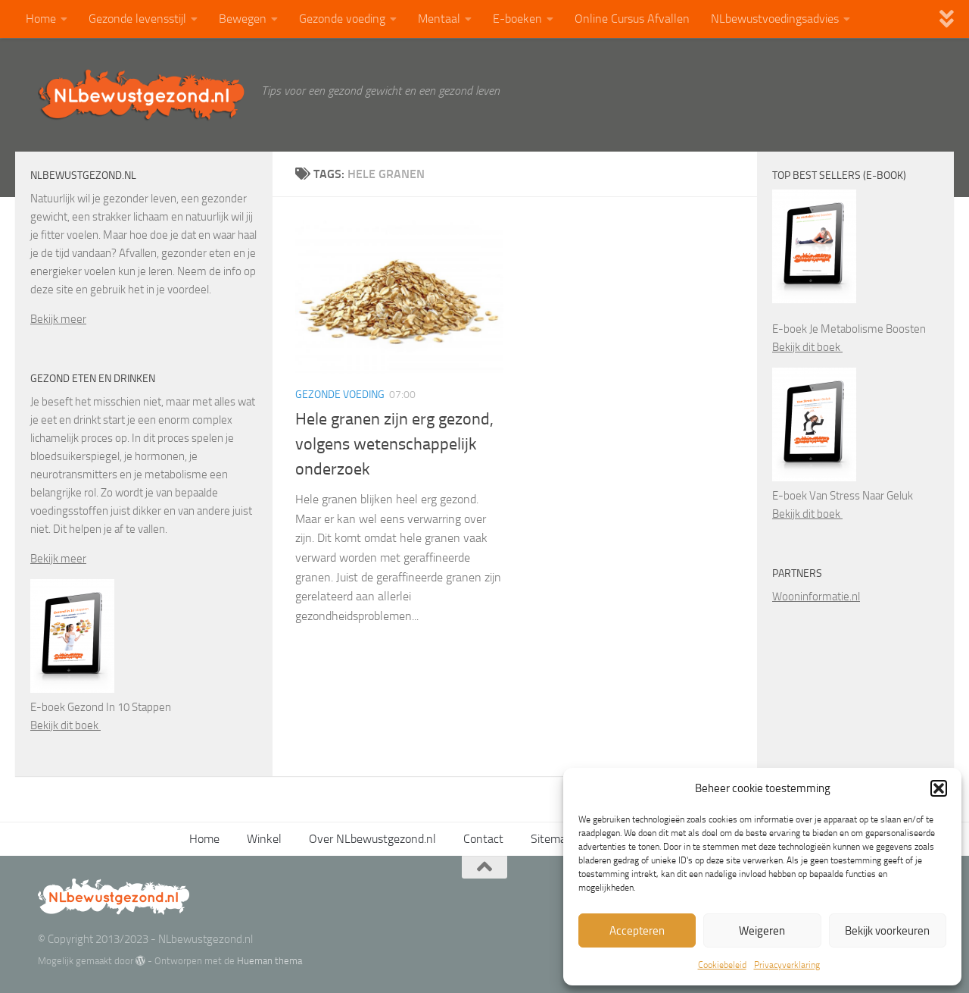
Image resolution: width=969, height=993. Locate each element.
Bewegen (242, 18)
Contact (483, 839)
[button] (938, 788)
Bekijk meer (58, 319)
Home (41, 18)
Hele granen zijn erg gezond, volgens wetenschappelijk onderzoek (394, 444)
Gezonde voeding (342, 18)
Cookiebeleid (722, 965)
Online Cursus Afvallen (632, 18)
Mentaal (439, 18)
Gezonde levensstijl (137, 18)
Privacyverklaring (787, 965)
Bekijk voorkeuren (887, 931)
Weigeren (762, 931)
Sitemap (551, 839)
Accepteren (637, 931)
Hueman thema (269, 960)
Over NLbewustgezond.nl (372, 839)
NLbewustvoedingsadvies (775, 18)
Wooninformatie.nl (816, 596)
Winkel (264, 839)
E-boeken (517, 18)
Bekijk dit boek (65, 725)
